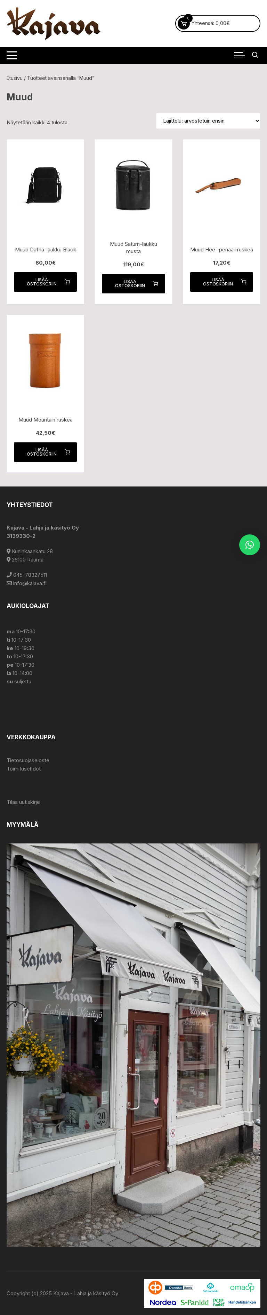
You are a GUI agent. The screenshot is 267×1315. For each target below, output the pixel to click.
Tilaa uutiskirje (23, 802)
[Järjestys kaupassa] (208, 121)
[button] (249, 544)
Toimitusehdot (24, 768)
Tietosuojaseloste (28, 760)
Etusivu (15, 78)
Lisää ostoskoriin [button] (48, 281)
